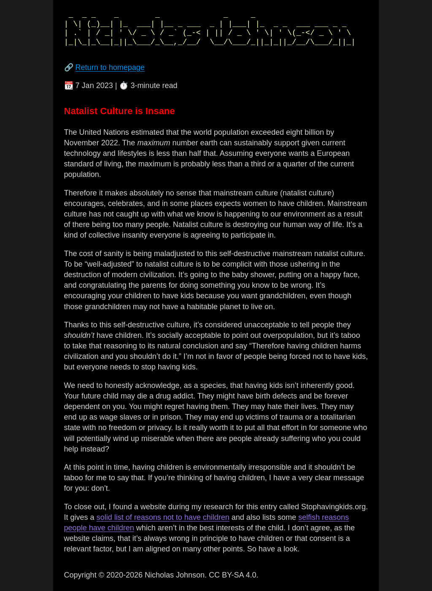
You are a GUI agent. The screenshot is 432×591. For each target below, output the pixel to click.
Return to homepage (110, 67)
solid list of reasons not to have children (163, 517)
